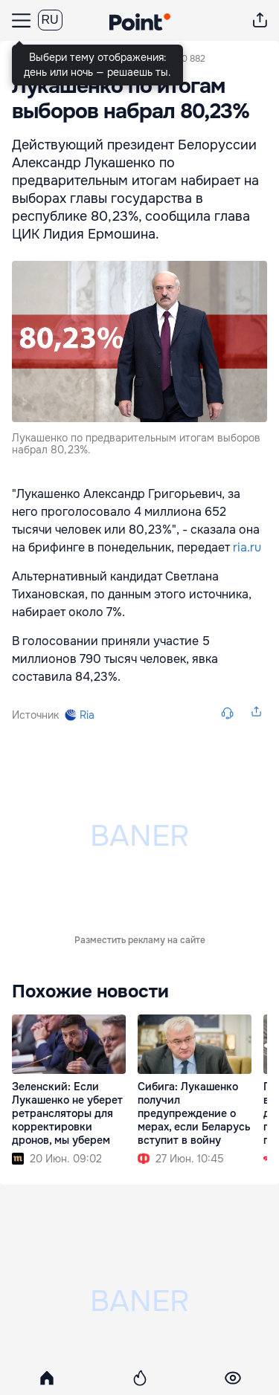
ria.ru (247, 547)
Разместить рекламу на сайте (139, 754)
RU (50, 19)
